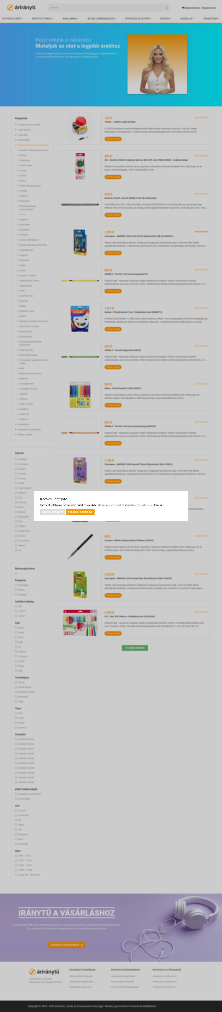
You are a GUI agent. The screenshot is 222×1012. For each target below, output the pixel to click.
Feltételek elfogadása (80, 511)
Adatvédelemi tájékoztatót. (140, 505)
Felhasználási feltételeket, (109, 505)
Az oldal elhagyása (52, 511)
